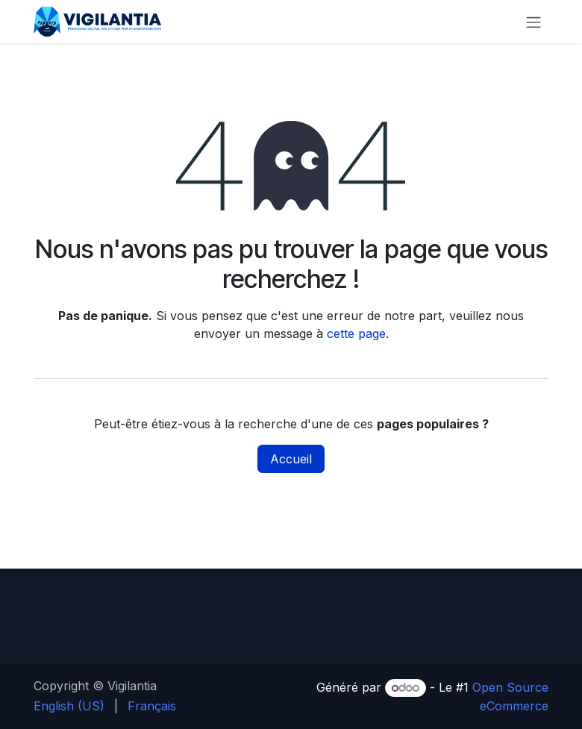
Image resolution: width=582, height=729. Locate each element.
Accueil (291, 458)
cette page (356, 333)
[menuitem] (69, 706)
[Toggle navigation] (533, 21)
